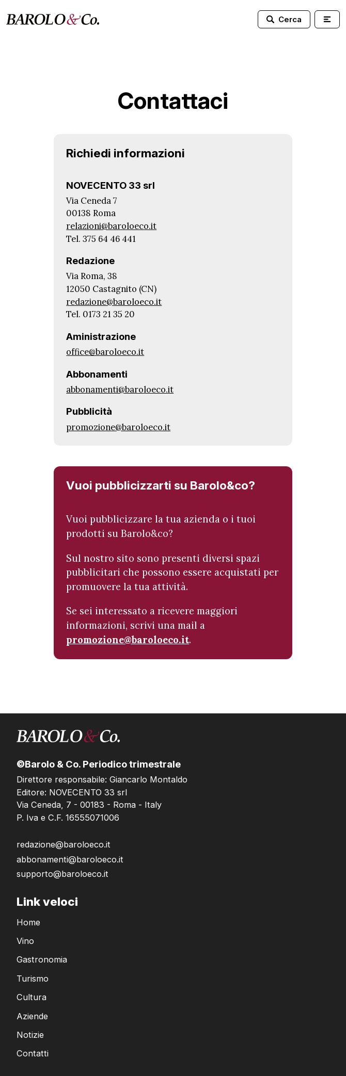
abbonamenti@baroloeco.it (120, 389)
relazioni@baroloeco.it (111, 226)
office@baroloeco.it (105, 352)
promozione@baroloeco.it (118, 427)
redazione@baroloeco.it (114, 302)
